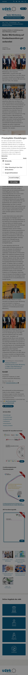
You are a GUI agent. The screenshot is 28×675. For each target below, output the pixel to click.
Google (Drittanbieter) (11, 173)
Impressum (4, 158)
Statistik (7, 164)
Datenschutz (4, 156)
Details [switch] (25, 158)
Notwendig (8, 161)
